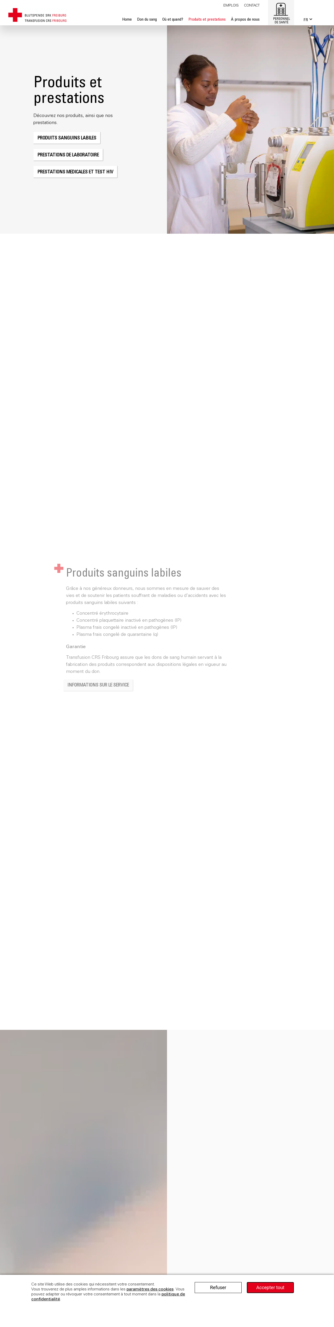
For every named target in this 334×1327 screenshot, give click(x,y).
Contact (252, 6)
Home (127, 19)
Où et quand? (172, 19)
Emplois (231, 6)
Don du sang (147, 19)
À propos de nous (245, 19)
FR (306, 20)
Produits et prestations (207, 19)
